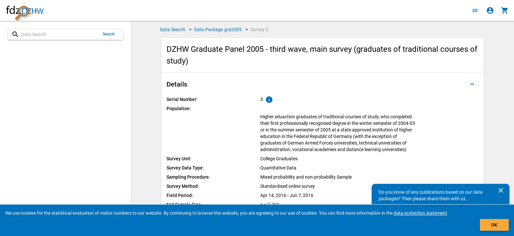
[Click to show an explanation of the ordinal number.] (269, 99)
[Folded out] (472, 84)
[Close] (500, 190)
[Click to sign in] (490, 10)
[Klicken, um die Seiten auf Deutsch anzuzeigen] (475, 10)
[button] (323, 84)
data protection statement (420, 213)
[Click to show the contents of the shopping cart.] (504, 10)
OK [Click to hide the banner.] (494, 224)
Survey (259, 29)
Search (109, 34)
